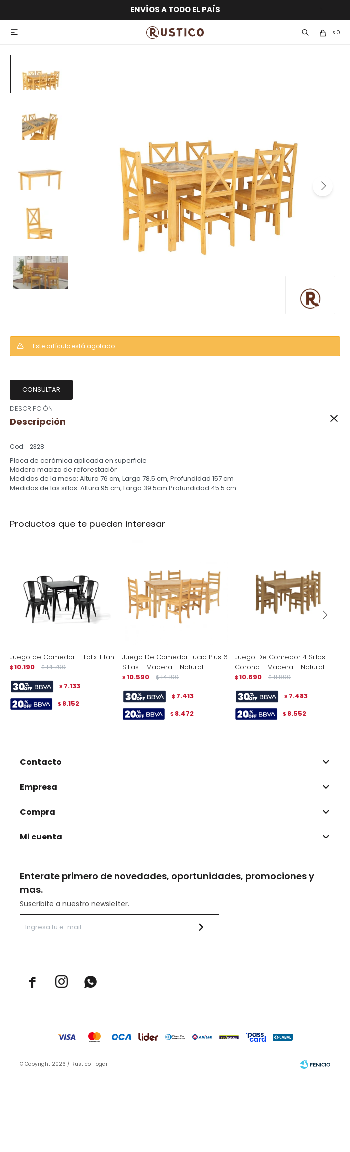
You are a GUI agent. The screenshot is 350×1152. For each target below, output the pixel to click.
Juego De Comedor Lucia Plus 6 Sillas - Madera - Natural (175, 662)
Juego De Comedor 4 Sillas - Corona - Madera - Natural (283, 662)
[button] (323, 186)
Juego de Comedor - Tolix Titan (62, 657)
